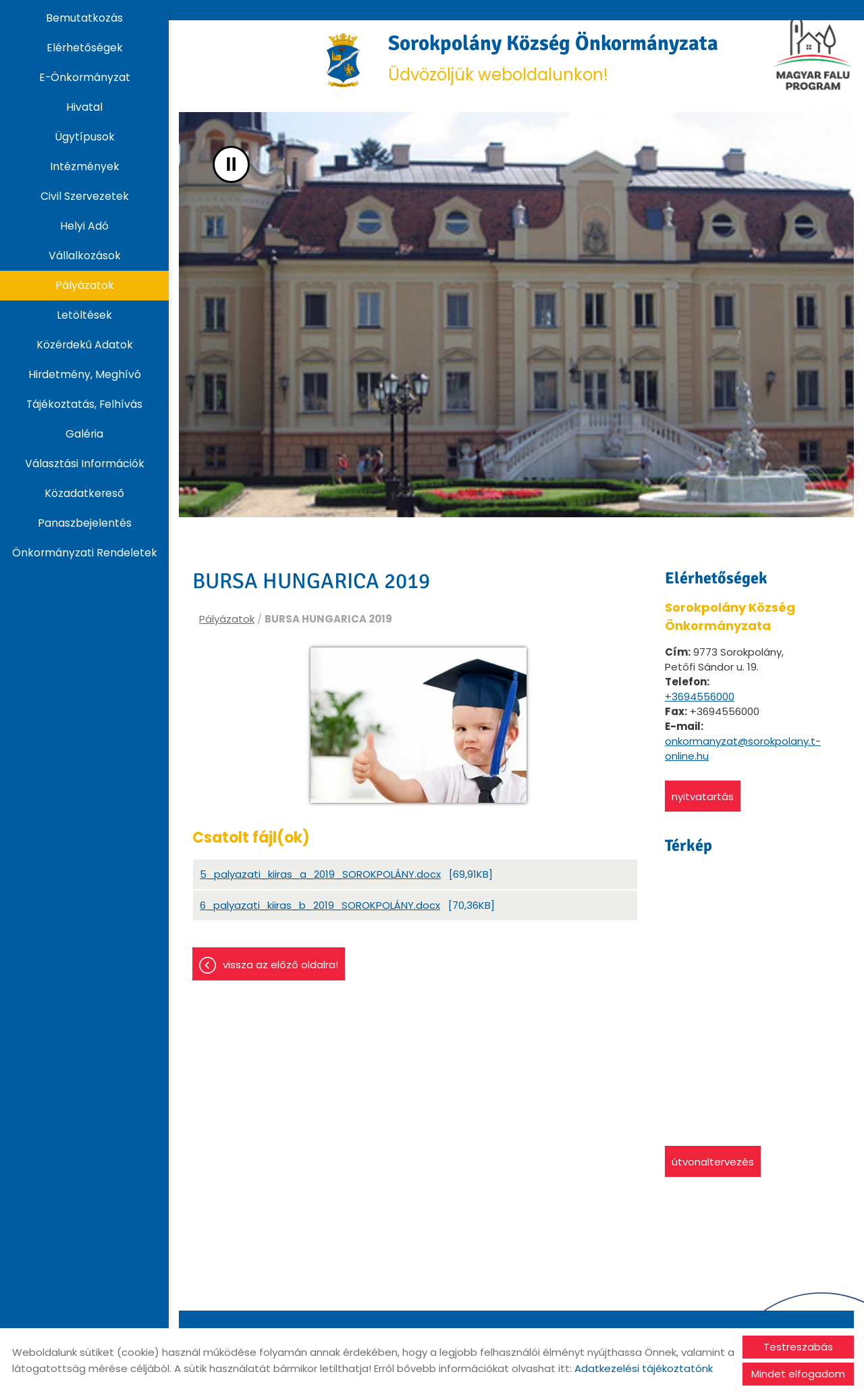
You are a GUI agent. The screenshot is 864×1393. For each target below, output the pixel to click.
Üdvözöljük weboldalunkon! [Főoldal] (556, 64)
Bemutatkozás (84, 18)
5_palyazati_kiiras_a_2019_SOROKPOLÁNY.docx (320, 887)
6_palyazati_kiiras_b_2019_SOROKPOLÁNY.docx (320, 918)
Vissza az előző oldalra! (280, 977)
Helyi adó (84, 226)
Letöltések (84, 315)
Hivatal (84, 107)
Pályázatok (84, 285)
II (231, 174)
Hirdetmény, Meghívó (84, 374)
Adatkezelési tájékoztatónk (643, 1368)
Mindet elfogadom (798, 1374)
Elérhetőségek (85, 47)
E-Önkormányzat (84, 77)
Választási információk (84, 463)
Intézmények (84, 166)
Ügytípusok (85, 136)
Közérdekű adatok (84, 344)
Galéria (84, 434)
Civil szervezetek (84, 196)
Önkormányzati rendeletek (84, 552)
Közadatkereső (84, 493)
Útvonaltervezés (713, 1171)
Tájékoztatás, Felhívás (84, 404)
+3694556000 (699, 706)
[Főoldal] (318, 64)
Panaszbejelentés (85, 523)
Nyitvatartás (703, 806)
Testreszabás (798, 1347)
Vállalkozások (85, 255)
